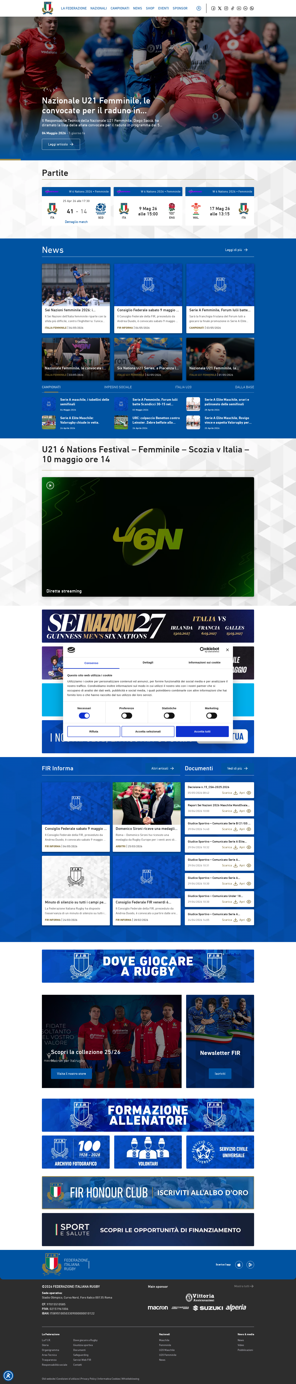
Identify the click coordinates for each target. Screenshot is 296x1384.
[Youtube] (239, 8)
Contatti (77, 1364)
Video (241, 1345)
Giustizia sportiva (83, 1345)
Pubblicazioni (245, 1349)
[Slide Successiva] (54, 90)
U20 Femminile (167, 1354)
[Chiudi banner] (227, 650)
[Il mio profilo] (199, 8)
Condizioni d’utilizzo (68, 1378)
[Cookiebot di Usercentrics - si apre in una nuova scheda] (202, 650)
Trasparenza (49, 1359)
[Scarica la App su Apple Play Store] (239, 1265)
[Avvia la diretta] (148, 485)
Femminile (165, 1345)
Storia (45, 1345)
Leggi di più (236, 250)
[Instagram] (226, 8)
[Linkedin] (245, 8)
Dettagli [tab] (148, 662)
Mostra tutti (244, 1286)
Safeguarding (80, 1354)
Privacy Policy (88, 1378)
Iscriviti (220, 1074)
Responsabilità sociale (54, 1364)
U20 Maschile (167, 1349)
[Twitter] (219, 8)
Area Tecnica (49, 1354)
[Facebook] (213, 8)
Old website (48, 1378)
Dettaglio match (76, 222)
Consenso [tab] (91, 663)
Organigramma (50, 1349)
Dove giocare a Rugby (85, 1340)
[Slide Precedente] (44, 90)
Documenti (79, 1349)
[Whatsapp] (252, 8)
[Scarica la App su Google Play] (250, 1265)
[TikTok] (232, 8)
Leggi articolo (61, 144)
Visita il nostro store (71, 1074)
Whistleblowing (130, 1378)
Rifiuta (93, 731)
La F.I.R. (46, 1340)
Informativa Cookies (109, 1378)
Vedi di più (237, 768)
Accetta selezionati (148, 731)
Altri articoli (162, 768)
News (162, 1359)
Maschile (164, 1340)
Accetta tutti (202, 731)
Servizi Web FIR (82, 1359)
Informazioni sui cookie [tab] (205, 662)
